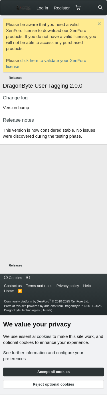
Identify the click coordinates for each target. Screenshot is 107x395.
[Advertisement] (53, 203)
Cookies (13, 278)
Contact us (13, 286)
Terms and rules (39, 286)
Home (9, 291)
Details (46, 310)
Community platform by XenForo (46, 301)
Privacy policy (67, 286)
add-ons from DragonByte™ (63, 306)
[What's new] (88, 8)
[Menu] (8, 7)
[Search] (100, 8)
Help (87, 286)
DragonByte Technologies (22, 310)
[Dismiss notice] (98, 24)
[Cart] (77, 8)
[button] (28, 277)
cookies (44, 336)
